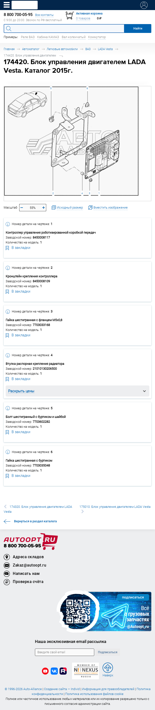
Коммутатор (97, 37)
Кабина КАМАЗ (48, 37)
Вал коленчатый (74, 37)
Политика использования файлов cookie (94, 694)
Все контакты (44, 15)
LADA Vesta (105, 49)
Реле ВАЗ (28, 37)
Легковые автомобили (62, 49)
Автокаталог (30, 49)
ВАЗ (88, 49)
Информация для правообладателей (108, 689)
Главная (9, 49)
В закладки (18, 247)
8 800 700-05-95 (22, 546)
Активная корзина (89, 13)
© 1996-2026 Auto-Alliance (23, 689)
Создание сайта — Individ (62, 689)
